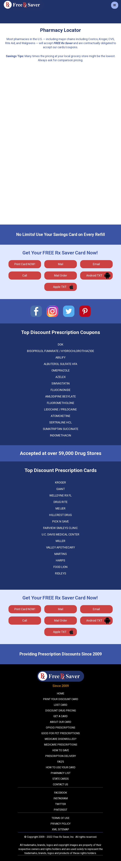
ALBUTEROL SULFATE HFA (60, 364)
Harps (60, 560)
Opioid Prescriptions (60, 727)
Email (96, 264)
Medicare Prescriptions (60, 744)
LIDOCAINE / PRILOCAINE (60, 409)
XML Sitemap (60, 829)
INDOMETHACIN (60, 435)
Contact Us (60, 784)
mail (60, 264)
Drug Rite (61, 502)
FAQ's (60, 761)
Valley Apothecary (60, 547)
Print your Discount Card (60, 699)
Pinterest (60, 809)
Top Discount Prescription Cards (61, 470)
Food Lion (60, 567)
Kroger (60, 482)
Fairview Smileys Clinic (60, 528)
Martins (60, 554)
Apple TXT (59, 287)
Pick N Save (60, 521)
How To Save (60, 750)
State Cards (60, 778)
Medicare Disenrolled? (60, 739)
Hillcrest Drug (60, 515)
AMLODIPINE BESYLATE (60, 396)
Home (60, 693)
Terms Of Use (60, 818)
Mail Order (60, 275)
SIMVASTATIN (60, 383)
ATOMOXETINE (60, 416)
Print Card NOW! (24, 264)
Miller (60, 541)
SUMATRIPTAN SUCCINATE (60, 429)
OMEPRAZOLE (60, 370)
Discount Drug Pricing (60, 710)
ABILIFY (60, 357)
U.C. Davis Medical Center (60, 534)
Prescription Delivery (60, 756)
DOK (60, 344)
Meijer (60, 508)
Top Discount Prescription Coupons (60, 332)
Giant (60, 489)
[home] (22, 5)
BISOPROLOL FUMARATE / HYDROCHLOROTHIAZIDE (60, 351)
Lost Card (60, 704)
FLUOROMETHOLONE (60, 403)
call (24, 275)
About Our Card (60, 721)
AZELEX (61, 377)
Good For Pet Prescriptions (60, 733)
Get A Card (60, 716)
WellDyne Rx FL (60, 495)
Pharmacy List (61, 773)
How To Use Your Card (60, 767)
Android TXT (94, 275)
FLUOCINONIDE (61, 390)
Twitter (60, 804)
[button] (114, 5)
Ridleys (60, 573)
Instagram (60, 798)
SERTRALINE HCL (60, 422)
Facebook (60, 792)
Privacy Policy (60, 823)
